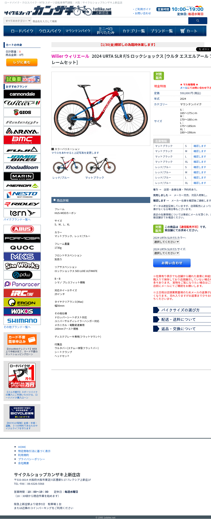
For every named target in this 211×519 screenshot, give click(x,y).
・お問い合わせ (141, 13)
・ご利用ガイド (141, 9)
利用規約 (23, 455)
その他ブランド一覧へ (17, 327)
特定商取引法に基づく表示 (34, 451)
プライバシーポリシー (31, 459)
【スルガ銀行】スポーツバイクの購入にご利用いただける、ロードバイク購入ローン (22, 394)
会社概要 (23, 463)
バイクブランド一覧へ (17, 219)
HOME (22, 447)
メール (183, 87)
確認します (200, 146)
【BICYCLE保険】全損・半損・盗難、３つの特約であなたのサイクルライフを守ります (22, 425)
